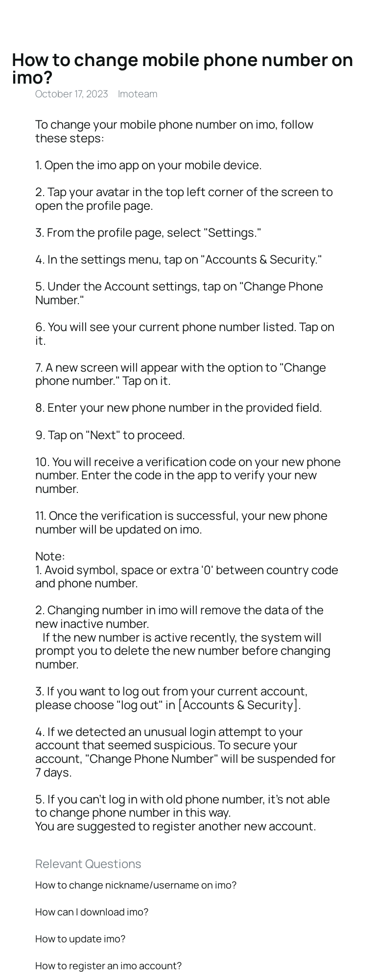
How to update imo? (80, 938)
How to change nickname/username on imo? (135, 884)
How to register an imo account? (108, 965)
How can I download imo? (91, 911)
